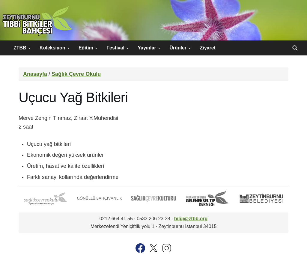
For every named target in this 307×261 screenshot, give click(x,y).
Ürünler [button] (180, 47)
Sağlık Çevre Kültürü (153, 198)
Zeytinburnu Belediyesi (261, 198)
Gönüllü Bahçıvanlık (99, 198)
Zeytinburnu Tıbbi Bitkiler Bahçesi (37, 21)
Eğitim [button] (88, 47)
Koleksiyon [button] (55, 47)
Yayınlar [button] (149, 47)
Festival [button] (117, 47)
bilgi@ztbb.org (191, 218)
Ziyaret (207, 47)
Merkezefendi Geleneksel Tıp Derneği (207, 198)
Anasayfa (35, 74)
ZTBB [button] (22, 47)
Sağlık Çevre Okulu (76, 74)
